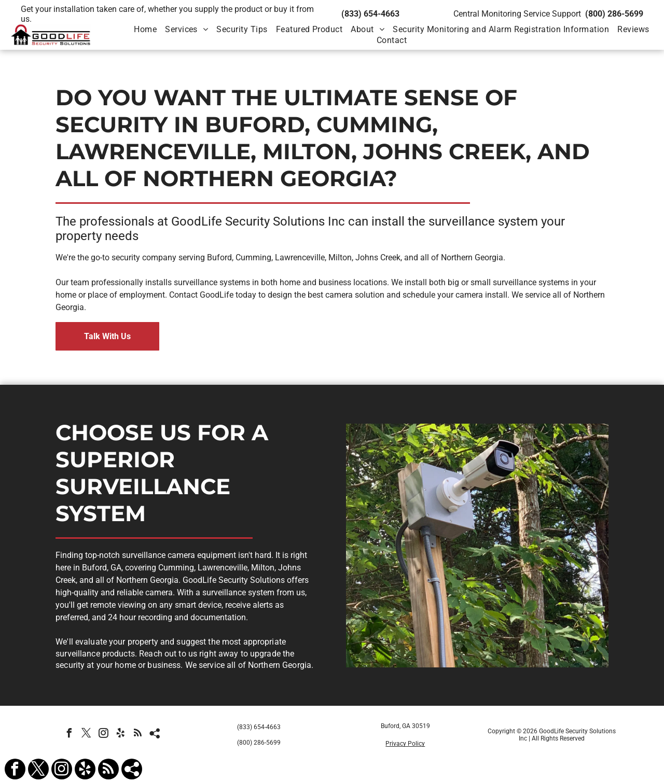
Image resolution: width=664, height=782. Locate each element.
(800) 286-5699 (614, 14)
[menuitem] (145, 29)
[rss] (138, 734)
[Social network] (155, 734)
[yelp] (121, 734)
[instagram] (103, 734)
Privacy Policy (405, 743)
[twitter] (86, 734)
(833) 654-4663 (370, 14)
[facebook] (69, 734)
